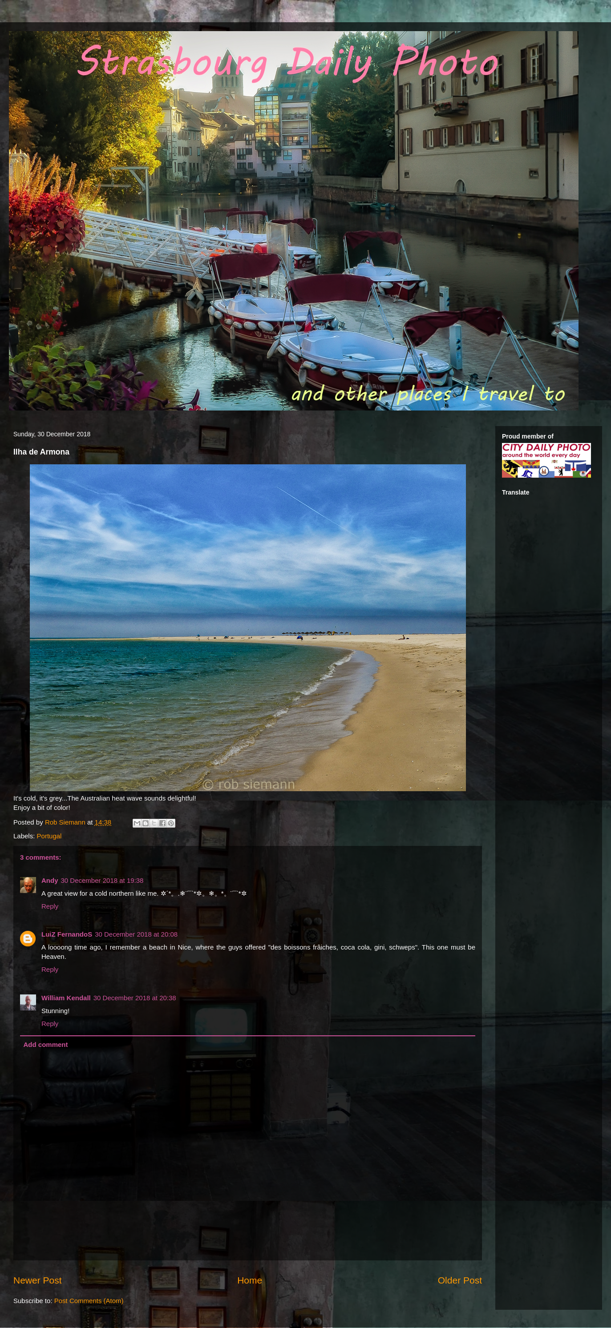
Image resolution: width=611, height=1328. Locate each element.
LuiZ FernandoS (66, 934)
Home (249, 1280)
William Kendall (66, 998)
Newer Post (37, 1280)
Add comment (46, 1044)
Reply (49, 906)
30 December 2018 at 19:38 (102, 880)
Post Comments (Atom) (89, 1300)
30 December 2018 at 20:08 (136, 934)
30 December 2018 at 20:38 (134, 998)
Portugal (49, 836)
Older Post (460, 1280)
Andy (49, 880)
